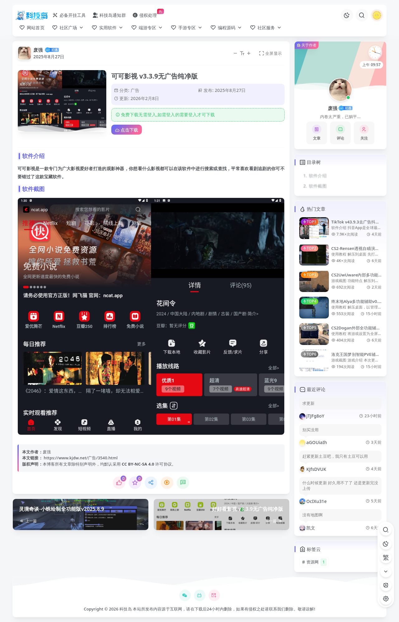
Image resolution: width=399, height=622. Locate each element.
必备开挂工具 (69, 15)
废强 (38, 50)
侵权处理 (144, 15)
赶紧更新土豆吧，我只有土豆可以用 (335, 456)
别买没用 (310, 430)
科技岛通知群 (109, 15)
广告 (135, 90)
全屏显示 (270, 53)
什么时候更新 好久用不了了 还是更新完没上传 (340, 485)
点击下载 (126, 130)
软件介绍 (318, 176)
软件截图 (318, 186)
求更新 (308, 403)
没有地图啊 (312, 515)
